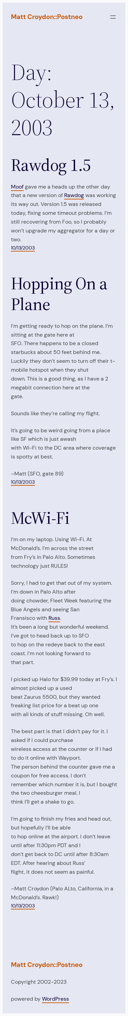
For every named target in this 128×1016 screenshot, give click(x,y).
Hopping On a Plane (59, 294)
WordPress (55, 998)
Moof (17, 186)
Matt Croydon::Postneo (47, 17)
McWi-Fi (40, 518)
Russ (54, 618)
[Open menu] (113, 17)
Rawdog (74, 195)
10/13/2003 (23, 248)
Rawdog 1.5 (51, 165)
